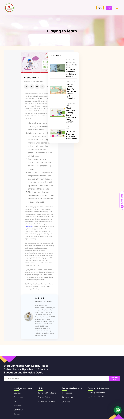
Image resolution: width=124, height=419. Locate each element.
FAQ (15, 401)
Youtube (66, 402)
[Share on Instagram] (42, 86)
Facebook (67, 393)
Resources (18, 397)
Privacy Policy (44, 397)
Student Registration (46, 401)
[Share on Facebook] (26, 86)
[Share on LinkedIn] (37, 86)
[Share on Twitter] (32, 86)
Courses (17, 393)
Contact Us (18, 410)
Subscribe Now (114, 378)
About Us (18, 405)
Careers (17, 414)
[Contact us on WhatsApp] (118, 410)
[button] (117, 8)
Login (109, 8)
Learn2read (29, 226)
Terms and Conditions (47, 393)
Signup (100, 8)
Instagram (67, 397)
